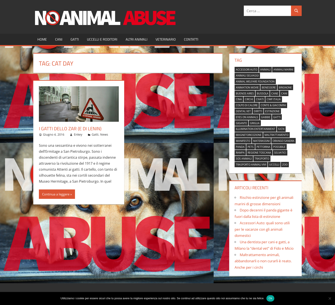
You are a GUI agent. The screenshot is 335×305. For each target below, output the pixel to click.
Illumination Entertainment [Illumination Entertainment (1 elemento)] (255, 129)
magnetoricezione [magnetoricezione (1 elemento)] (249, 135)
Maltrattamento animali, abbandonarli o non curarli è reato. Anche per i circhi (263, 261)
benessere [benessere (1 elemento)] (269, 87)
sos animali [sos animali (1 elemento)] (244, 158)
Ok (270, 298)
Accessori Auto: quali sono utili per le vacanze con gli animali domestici (262, 229)
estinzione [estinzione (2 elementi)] (272, 111)
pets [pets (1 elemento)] (251, 147)
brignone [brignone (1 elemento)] (285, 87)
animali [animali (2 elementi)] (265, 69)
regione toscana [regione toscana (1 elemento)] (259, 152)
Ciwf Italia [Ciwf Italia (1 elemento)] (274, 99)
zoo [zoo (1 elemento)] (285, 164)
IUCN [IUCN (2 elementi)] (281, 129)
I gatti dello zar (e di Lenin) (70, 128)
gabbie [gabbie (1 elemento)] (265, 117)
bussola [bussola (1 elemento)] (262, 93)
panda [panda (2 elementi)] (240, 147)
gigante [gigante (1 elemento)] (241, 123)
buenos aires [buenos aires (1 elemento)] (245, 93)
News (104, 134)
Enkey (78, 134)
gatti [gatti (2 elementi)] (277, 117)
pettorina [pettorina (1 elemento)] (263, 147)
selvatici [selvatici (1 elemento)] (280, 152)
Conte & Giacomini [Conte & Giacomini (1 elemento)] (273, 105)
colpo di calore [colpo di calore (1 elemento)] (247, 105)
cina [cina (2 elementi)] (239, 99)
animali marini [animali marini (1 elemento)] (283, 69)
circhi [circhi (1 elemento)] (249, 99)
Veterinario (166, 39)
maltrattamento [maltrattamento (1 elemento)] (276, 135)
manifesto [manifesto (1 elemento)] (243, 141)
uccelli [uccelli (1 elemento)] (274, 164)
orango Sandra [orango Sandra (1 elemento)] (283, 141)
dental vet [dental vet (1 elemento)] (243, 111)
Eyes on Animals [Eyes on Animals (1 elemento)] (247, 117)
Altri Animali (136, 39)
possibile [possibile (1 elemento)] (279, 147)
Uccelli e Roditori (102, 39)
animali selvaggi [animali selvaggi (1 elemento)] (247, 75)
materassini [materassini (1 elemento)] (261, 141)
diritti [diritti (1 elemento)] (258, 111)
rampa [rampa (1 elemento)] (240, 152)
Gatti (75, 39)
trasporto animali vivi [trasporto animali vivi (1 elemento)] (251, 164)
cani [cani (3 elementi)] (284, 93)
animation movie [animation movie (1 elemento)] (247, 87)
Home (42, 39)
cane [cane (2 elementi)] (274, 93)
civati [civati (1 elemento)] (260, 99)
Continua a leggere (55, 194)
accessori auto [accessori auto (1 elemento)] (246, 69)
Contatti (191, 39)
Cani (58, 39)
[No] (330, 298)
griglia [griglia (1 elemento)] (255, 123)
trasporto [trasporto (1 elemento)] (262, 158)
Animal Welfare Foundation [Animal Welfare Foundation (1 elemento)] (255, 81)
